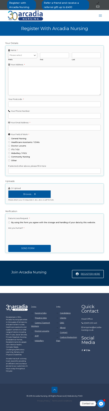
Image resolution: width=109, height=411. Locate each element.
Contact (63, 332)
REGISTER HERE (88, 274)
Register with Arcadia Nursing (19, 5)
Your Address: (18, 64)
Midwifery (39, 340)
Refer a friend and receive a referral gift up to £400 (61, 5)
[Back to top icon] (54, 390)
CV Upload (16, 188)
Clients (63, 318)
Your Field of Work (20, 134)
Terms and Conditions (62, 401)
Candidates (65, 313)
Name (14, 50)
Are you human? (16, 228)
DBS (62, 323)
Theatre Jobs (41, 318)
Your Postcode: (16, 99)
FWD (80, 396)
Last (73, 60)
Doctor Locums (42, 331)
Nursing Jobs (40, 313)
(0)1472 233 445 (90, 323)
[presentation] (29, 235)
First (41, 60)
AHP (37, 336)
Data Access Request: (19, 218)
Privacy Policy (43, 401)
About (63, 327)
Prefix (10, 60)
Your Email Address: (20, 122)
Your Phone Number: (20, 111)
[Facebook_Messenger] (101, 403)
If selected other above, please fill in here (27, 166)
